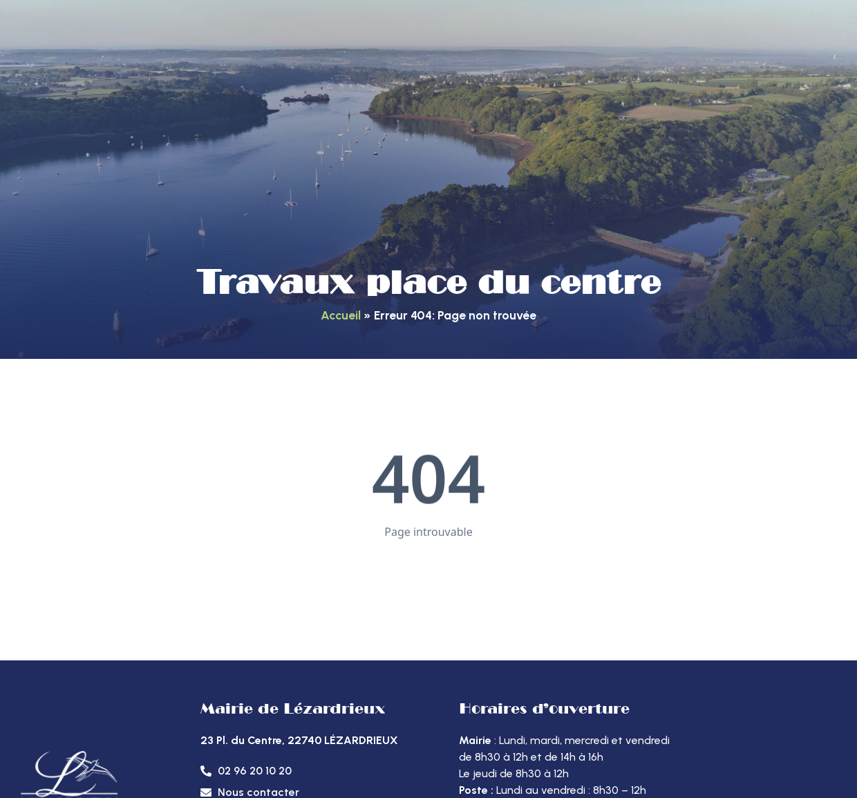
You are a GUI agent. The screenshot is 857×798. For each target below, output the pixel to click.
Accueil (341, 315)
